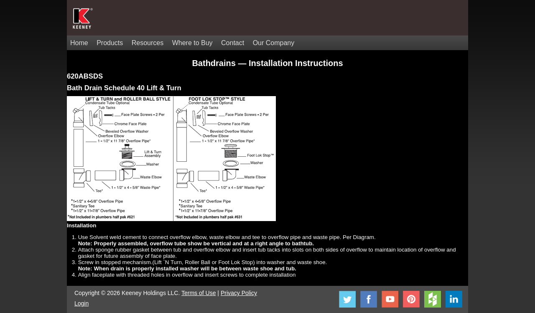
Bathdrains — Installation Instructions (267, 63)
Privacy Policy (239, 293)
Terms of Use (198, 293)
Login (81, 303)
